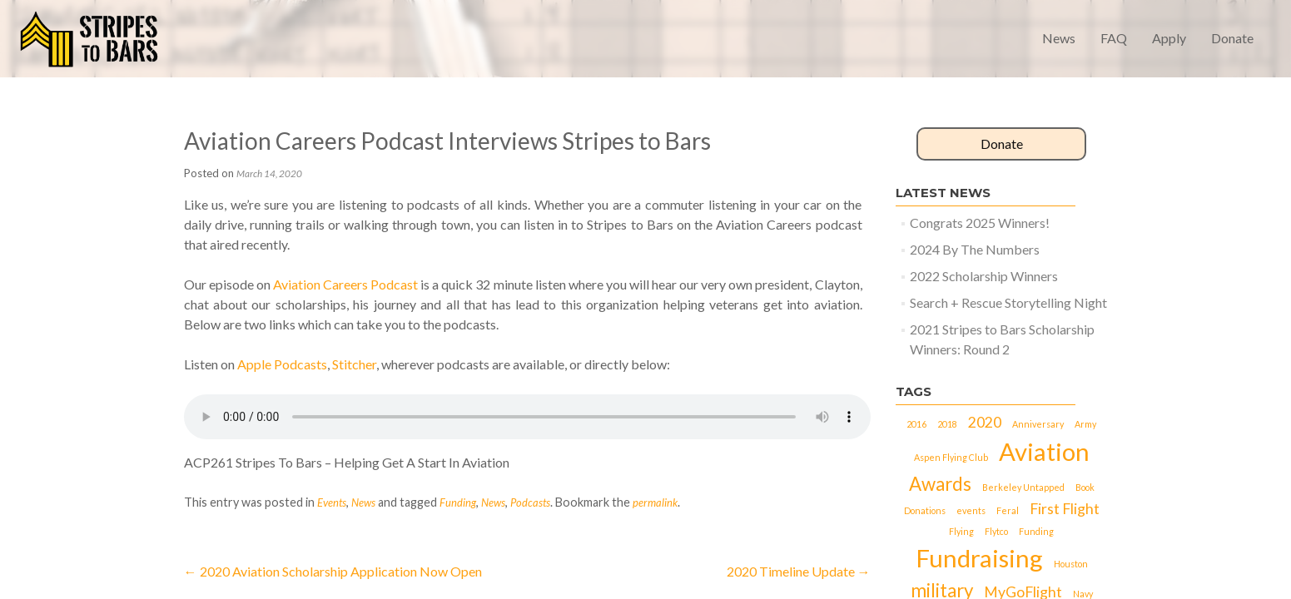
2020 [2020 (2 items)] (984, 422)
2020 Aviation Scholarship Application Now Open (333, 571)
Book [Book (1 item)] (1085, 487)
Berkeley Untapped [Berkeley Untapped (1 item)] (1023, 487)
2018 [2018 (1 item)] (947, 423)
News (1058, 38)
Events (331, 502)
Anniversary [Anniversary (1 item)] (1038, 423)
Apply (1169, 38)
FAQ (1113, 38)
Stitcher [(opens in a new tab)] (354, 364)
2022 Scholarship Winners (984, 276)
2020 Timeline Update (799, 571)
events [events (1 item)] (971, 510)
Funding (457, 502)
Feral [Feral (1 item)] (1007, 510)
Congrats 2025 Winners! (980, 222)
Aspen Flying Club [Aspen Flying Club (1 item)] (951, 457)
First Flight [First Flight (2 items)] (1065, 508)
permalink (655, 502)
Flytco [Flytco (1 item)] (996, 531)
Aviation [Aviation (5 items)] (1044, 451)
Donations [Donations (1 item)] (925, 510)
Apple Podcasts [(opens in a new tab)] (282, 364)
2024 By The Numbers (975, 249)
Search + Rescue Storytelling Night (1008, 302)
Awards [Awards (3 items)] (940, 484)
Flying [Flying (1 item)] (961, 531)
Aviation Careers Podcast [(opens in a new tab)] (345, 284)
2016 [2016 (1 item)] (916, 423)
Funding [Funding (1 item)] (1036, 531)
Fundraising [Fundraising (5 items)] (979, 557)
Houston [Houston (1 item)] (1071, 563)
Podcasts (530, 502)
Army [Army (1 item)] (1085, 423)
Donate (1232, 38)
